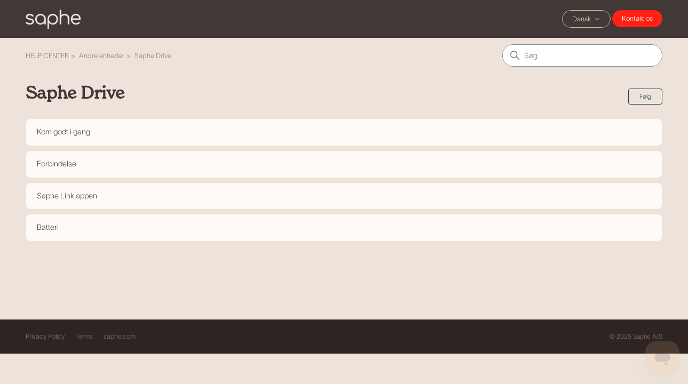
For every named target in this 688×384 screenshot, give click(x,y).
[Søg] (582, 55)
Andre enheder (101, 56)
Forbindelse (56, 163)
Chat (637, 18)
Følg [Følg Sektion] (645, 96)
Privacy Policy (45, 336)
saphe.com (120, 336)
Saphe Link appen (67, 195)
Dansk (586, 19)
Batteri (48, 227)
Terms (84, 336)
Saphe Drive (153, 56)
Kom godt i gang (63, 131)
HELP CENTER (47, 56)
